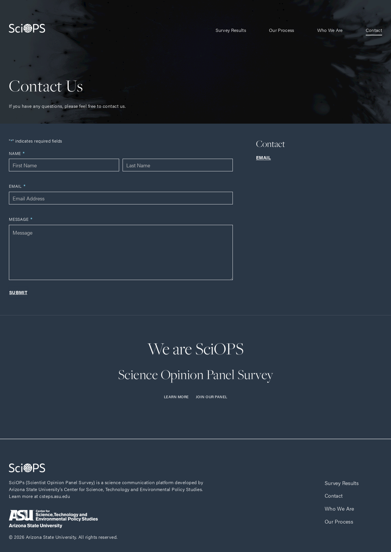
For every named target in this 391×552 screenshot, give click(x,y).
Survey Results (231, 30)
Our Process (281, 30)
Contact (374, 30)
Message (20, 219)
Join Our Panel (211, 396)
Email (17, 186)
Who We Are (330, 30)
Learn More (176, 396)
